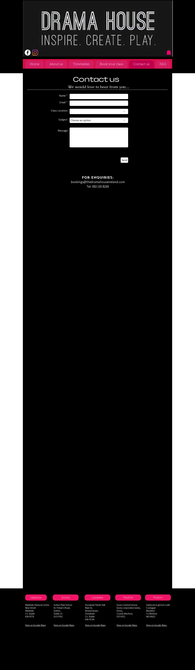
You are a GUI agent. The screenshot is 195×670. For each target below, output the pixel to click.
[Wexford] (128, 597)
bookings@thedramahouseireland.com (98, 182)
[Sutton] (66, 597)
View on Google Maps (35, 625)
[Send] (124, 160)
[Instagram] (35, 53)
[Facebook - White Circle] (28, 53)
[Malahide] (36, 597)
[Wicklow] (158, 597)
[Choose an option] (99, 120)
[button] (169, 52)
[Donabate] (97, 597)
